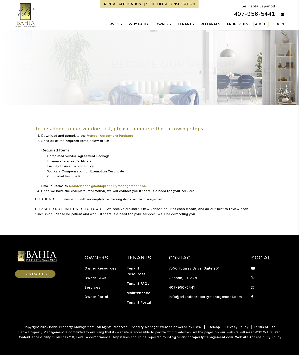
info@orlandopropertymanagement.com (205, 297)
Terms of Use (265, 327)
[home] (26, 15)
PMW (197, 327)
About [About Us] (261, 24)
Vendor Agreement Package (110, 136)
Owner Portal (96, 297)
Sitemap (213, 327)
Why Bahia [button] (139, 24)
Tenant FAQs (138, 284)
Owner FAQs (95, 278)
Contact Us (35, 274)
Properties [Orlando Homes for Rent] (237, 24)
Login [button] (279, 24)
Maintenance (138, 293)
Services (92, 287)
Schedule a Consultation (170, 4)
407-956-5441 (254, 14)
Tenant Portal (139, 302)
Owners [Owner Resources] (163, 24)
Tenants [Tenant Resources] (186, 24)
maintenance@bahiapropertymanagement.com (108, 186)
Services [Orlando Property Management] (113, 24)
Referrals (210, 24)
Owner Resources (100, 268)
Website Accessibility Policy (258, 337)
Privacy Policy (236, 327)
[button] (279, 15)
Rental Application (122, 4)
